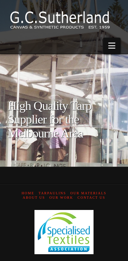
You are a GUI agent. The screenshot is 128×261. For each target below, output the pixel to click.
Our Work (61, 197)
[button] (111, 46)
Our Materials (88, 193)
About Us (34, 197)
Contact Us (91, 197)
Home (28, 193)
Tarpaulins (52, 193)
